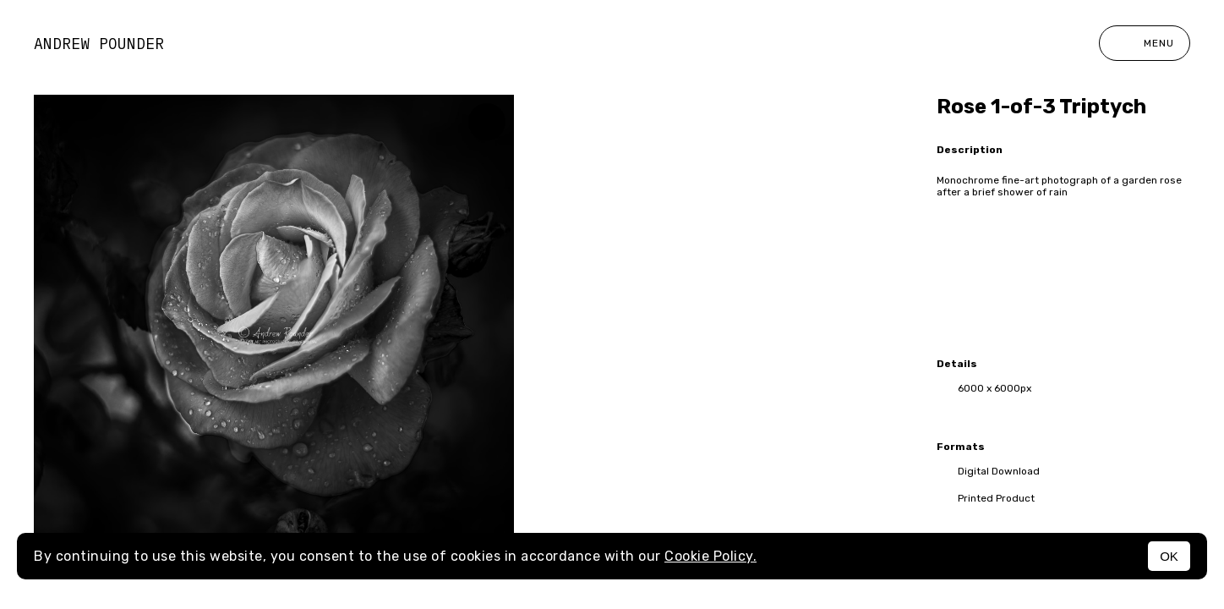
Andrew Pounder (99, 43)
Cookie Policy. (710, 556)
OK (1169, 556)
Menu (1144, 43)
